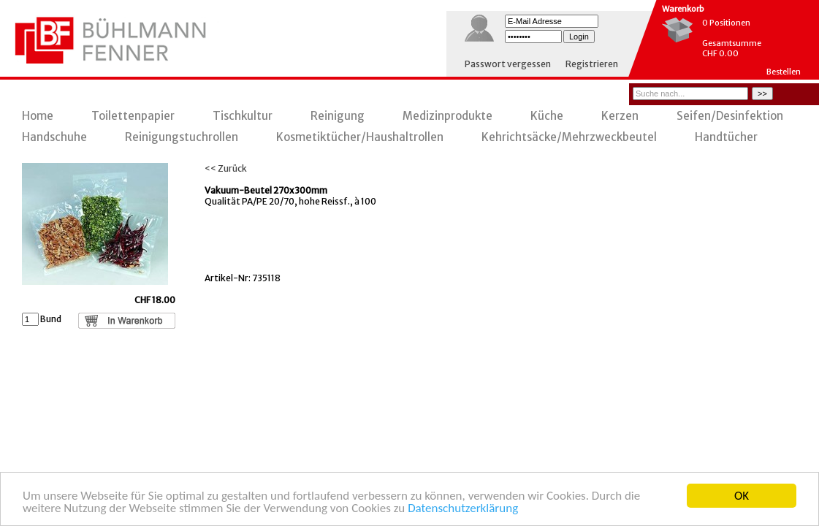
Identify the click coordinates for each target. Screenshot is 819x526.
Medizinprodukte (447, 116)
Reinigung (338, 116)
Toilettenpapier (133, 116)
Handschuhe (54, 137)
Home (37, 116)
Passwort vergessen (508, 63)
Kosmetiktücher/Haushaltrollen (359, 137)
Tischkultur (243, 116)
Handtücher (726, 137)
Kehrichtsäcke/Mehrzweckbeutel (569, 137)
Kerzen (620, 116)
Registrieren (591, 63)
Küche (546, 116)
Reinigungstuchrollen (181, 137)
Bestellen (783, 71)
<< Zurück (226, 168)
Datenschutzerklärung (463, 509)
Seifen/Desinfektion (730, 116)
